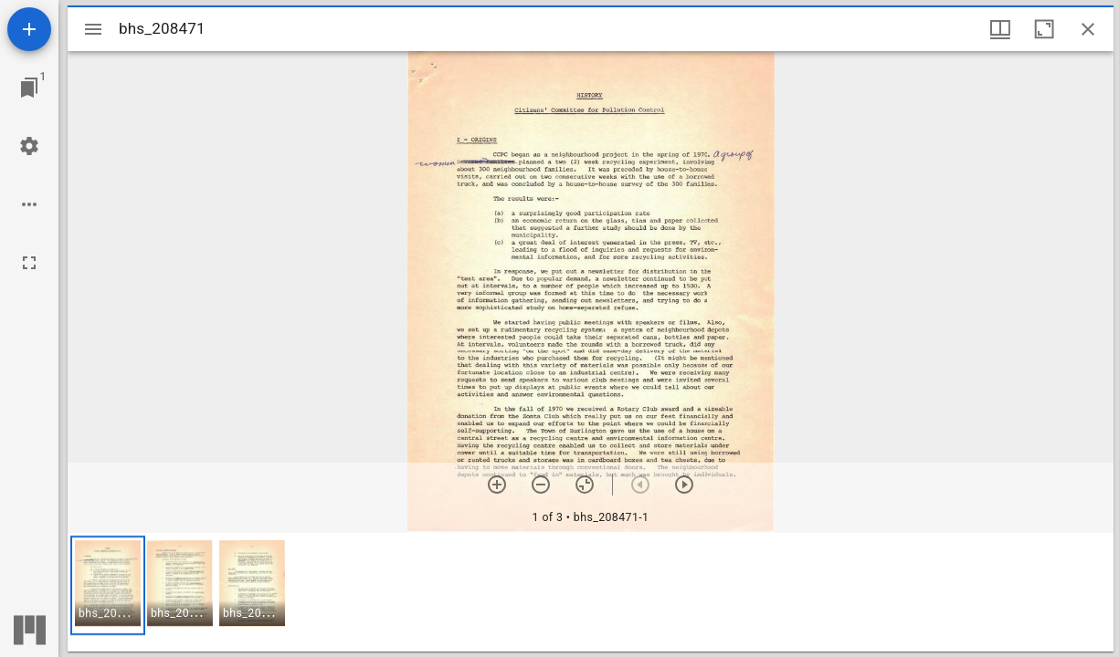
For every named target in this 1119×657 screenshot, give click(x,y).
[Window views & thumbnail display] (1000, 29)
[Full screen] (29, 263)
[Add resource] (29, 29)
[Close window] (1088, 29)
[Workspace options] (29, 204)
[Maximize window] (1044, 29)
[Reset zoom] (585, 484)
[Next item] (684, 484)
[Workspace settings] (29, 146)
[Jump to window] (29, 88)
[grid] (591, 592)
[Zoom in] (497, 484)
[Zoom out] (541, 484)
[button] (108, 585)
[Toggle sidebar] (93, 29)
